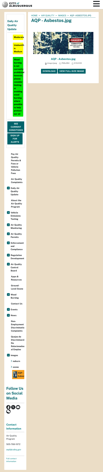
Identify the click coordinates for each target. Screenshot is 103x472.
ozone (16, 367)
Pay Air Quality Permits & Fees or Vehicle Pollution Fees (16, 164)
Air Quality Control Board (16, 267)
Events (14, 309)
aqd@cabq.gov (13, 449)
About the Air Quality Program (16, 203)
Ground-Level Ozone (17, 287)
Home (34, 15)
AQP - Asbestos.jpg (63, 59)
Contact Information (13, 426)
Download (49, 71)
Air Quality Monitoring (16, 226)
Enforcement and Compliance (17, 246)
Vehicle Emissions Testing (16, 215)
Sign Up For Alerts (14, 138)
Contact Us (16, 303)
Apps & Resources (16, 278)
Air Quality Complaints (16, 181)
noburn (16, 361)
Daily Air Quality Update (15, 191)
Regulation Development (17, 257)
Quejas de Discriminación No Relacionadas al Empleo (17, 343)
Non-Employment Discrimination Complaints (17, 326)
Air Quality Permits (16, 235)
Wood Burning (15, 296)
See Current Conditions (16, 126)
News (13, 315)
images (62, 15)
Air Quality (47, 15)
